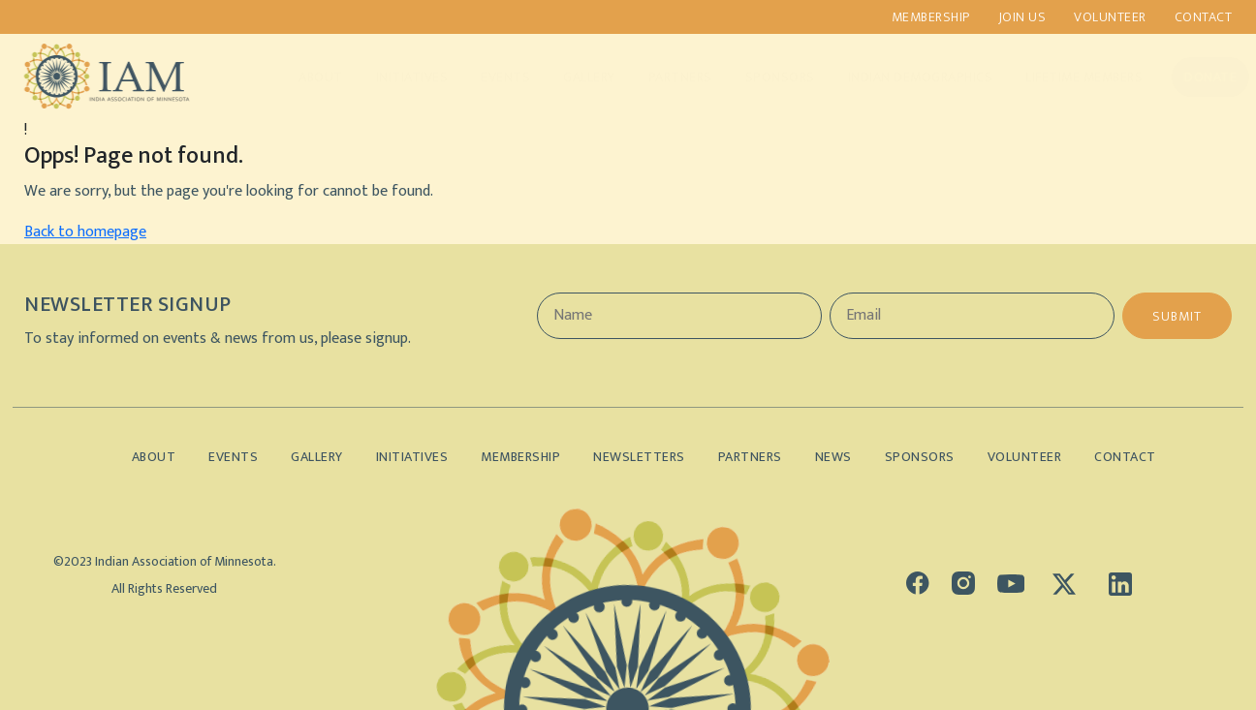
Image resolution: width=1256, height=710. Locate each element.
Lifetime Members (1065, 77)
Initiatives (393, 77)
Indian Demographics (901, 77)
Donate (1192, 77)
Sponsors (761, 77)
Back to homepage (85, 232)
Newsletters (639, 457)
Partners (661, 77)
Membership (931, 17)
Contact (1204, 17)
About (302, 77)
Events (487, 77)
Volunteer (1110, 17)
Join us (1022, 17)
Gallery (571, 77)
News (833, 457)
